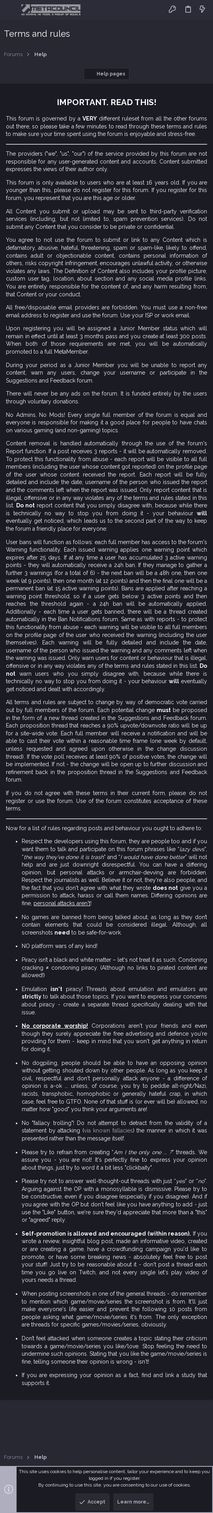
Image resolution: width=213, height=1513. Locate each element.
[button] (11, 10)
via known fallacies (108, 1130)
